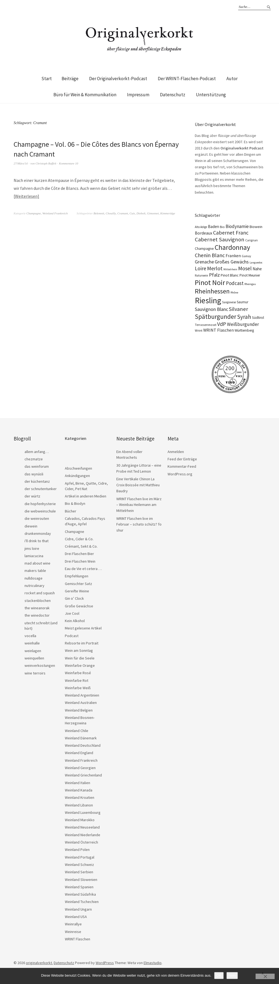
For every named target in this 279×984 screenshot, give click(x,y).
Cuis (132, 213)
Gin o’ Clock (74, 598)
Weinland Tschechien (82, 901)
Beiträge (70, 79)
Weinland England (79, 752)
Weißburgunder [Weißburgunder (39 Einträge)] (243, 324)
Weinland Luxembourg (83, 812)
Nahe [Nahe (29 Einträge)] (257, 268)
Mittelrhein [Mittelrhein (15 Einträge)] (230, 269)
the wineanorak (37, 607)
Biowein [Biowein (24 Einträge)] (256, 226)
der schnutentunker (41, 488)
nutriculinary (34, 585)
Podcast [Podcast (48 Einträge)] (235, 283)
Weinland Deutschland (83, 745)
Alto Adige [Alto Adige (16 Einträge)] (201, 227)
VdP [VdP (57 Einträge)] (221, 323)
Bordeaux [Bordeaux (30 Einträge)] (203, 233)
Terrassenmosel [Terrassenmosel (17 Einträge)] (205, 325)
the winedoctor (37, 615)
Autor (232, 79)
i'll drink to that (36, 540)
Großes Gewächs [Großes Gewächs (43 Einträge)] (232, 262)
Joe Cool (72, 613)
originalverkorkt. (39, 962)
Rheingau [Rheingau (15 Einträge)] (250, 284)
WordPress (105, 962)
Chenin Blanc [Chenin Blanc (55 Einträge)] (210, 255)
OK (219, 975)
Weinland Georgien (80, 767)
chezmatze (34, 459)
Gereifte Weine (77, 591)
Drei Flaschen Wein (80, 561)
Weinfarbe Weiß (78, 687)
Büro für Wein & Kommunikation (84, 95)
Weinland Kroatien (79, 797)
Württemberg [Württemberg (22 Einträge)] (244, 330)
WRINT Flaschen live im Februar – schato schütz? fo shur (139, 524)
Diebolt (141, 213)
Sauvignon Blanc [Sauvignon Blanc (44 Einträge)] (211, 309)
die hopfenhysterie (40, 503)
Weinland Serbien (79, 871)
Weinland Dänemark (81, 738)
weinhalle (32, 643)
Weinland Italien (77, 782)
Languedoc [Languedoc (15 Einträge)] (256, 262)
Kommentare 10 (68, 163)
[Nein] (265, 976)
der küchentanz (37, 481)
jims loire (32, 548)
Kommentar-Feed (182, 466)
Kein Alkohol (75, 620)
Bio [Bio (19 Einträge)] (222, 227)
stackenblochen (38, 600)
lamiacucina (34, 555)
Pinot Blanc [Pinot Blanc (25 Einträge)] (230, 275)
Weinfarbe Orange (80, 665)
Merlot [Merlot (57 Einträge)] (215, 268)
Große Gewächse (79, 606)
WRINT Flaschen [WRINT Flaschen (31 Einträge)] (218, 330)
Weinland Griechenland (83, 775)
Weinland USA (76, 916)
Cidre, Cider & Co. (79, 538)
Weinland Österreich (81, 842)
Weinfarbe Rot (76, 680)
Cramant (122, 213)
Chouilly (111, 213)
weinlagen (33, 650)
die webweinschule (40, 511)
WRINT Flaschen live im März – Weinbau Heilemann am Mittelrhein (139, 504)
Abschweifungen (78, 468)
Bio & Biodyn (75, 503)
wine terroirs (35, 673)
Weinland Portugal (79, 857)
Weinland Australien (81, 702)
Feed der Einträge (182, 459)
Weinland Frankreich (55, 213)
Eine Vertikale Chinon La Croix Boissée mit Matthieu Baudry (138, 484)
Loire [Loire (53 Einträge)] (200, 268)
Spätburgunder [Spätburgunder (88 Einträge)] (215, 316)
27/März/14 (21, 163)
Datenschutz (172, 95)
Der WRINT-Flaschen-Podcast (187, 79)
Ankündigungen (77, 475)
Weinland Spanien (79, 886)
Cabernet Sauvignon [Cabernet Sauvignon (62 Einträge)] (219, 239)
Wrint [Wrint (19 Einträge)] (198, 330)
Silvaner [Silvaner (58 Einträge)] (238, 309)
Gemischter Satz (78, 583)
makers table (35, 570)
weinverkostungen (40, 665)
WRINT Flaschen (77, 939)
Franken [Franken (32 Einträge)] (233, 255)
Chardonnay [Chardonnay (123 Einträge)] (232, 247)
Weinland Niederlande (82, 834)
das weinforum (37, 466)
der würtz (32, 496)
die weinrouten (37, 518)
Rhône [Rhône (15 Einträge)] (234, 292)
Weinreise (73, 931)
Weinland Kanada (78, 790)
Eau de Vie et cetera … (83, 568)
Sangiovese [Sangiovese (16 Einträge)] (229, 302)
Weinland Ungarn (78, 909)
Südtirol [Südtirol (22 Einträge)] (258, 317)
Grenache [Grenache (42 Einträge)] (204, 262)
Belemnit (98, 213)
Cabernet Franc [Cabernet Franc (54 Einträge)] (230, 232)
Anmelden (176, 451)
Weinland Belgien (79, 710)
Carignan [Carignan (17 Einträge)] (251, 240)
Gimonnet (153, 213)
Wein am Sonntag (79, 650)
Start (46, 79)
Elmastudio (153, 962)
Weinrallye (73, 924)
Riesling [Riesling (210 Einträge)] (208, 300)
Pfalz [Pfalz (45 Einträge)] (214, 275)
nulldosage (34, 578)
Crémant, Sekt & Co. (81, 546)
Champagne (33, 213)
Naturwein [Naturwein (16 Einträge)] (201, 275)
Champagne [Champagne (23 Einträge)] (204, 248)
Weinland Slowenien (81, 879)
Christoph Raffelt (45, 163)
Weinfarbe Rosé (78, 672)
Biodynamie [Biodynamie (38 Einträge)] (237, 226)
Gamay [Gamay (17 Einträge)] (246, 256)
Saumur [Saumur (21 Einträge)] (242, 302)
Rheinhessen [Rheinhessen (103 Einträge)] (212, 291)
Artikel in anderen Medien (85, 496)
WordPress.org (180, 474)
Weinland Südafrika (80, 894)
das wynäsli (34, 474)
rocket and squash (40, 592)
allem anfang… (37, 451)
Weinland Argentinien (82, 695)
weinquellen (34, 658)
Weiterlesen (26, 196)
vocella (30, 635)
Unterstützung (211, 95)
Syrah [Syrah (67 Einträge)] (244, 316)
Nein (232, 975)
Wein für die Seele (80, 658)
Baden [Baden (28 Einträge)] (213, 226)
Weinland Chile (76, 730)
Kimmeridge (167, 213)
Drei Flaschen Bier (79, 553)
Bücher (70, 511)
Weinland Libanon (79, 805)
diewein (31, 526)
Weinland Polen (77, 849)
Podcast (71, 635)
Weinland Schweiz (79, 864)
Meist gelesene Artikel (83, 628)
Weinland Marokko (80, 819)
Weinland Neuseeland (82, 827)
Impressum (138, 95)
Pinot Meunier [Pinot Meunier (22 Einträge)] (249, 275)
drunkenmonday (38, 533)
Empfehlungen (76, 576)
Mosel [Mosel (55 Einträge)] (245, 268)
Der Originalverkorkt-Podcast (118, 79)
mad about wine (37, 563)
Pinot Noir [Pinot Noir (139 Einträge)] (210, 282)
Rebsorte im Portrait (81, 643)
